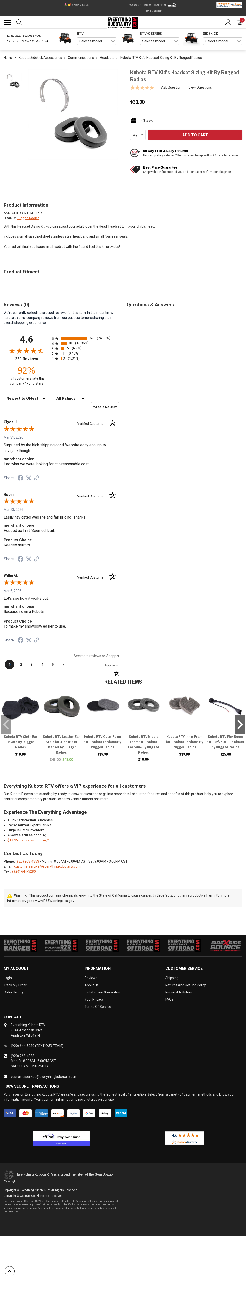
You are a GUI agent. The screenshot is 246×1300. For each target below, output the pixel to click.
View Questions (200, 87)
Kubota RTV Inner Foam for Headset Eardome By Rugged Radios (184, 742)
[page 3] (32, 664)
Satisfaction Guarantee (102, 992)
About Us (91, 985)
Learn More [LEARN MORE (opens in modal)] (153, 11)
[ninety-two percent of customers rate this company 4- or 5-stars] (26, 375)
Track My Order (15, 985)
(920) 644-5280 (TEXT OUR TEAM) (37, 1046)
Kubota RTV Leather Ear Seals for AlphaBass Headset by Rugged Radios (61, 744)
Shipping (171, 978)
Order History (14, 992)
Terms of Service (98, 1007)
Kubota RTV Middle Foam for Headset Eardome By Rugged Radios (143, 744)
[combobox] (96, 41)
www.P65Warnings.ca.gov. (55, 901)
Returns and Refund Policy (185, 985)
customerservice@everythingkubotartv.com (47, 866)
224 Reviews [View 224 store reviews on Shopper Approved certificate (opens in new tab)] (32, 359)
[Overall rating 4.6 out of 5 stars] (26, 350)
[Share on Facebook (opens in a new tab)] (20, 478)
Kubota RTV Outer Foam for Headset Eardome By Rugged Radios (102, 742)
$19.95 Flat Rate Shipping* (28, 840)
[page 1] (9, 664)
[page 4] (42, 664)
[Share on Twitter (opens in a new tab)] (28, 478)
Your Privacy (94, 999)
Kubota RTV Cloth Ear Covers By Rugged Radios (20, 742)
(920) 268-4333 (27, 861)
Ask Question (171, 87)
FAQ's (169, 999)
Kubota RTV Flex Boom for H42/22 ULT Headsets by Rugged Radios (225, 742)
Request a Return (178, 992)
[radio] (85, 338)
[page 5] (53, 664)
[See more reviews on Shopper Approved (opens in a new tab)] (36, 478)
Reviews (91, 978)
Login (8, 978)
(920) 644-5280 (24, 871)
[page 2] (21, 664)
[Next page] (63, 664)
